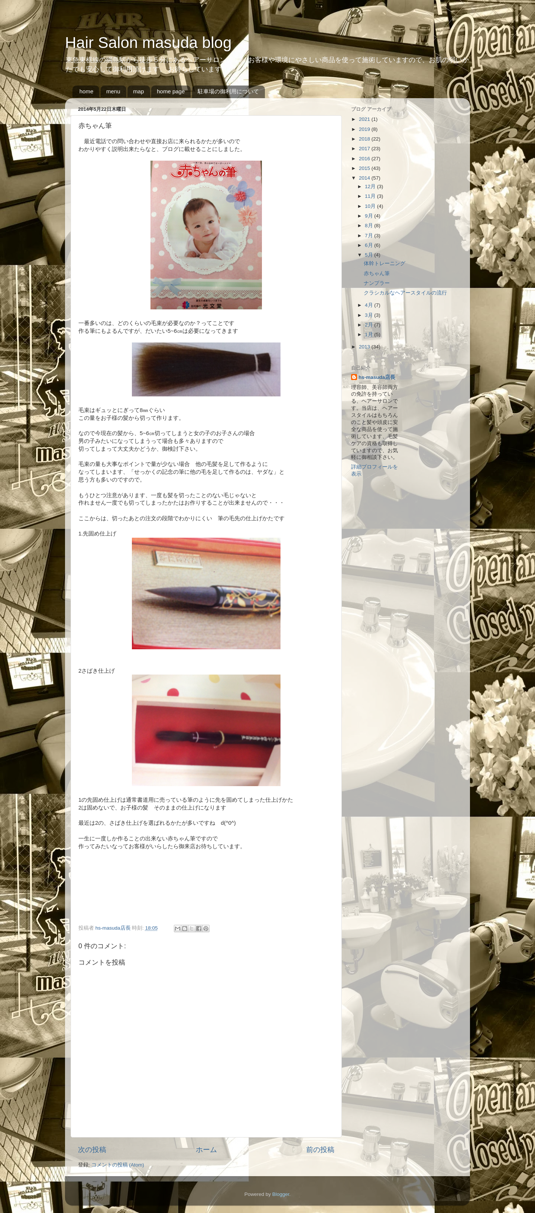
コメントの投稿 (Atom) (117, 1165)
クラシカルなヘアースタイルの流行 (405, 293)
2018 (365, 139)
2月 (369, 325)
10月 (371, 206)
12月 (371, 186)
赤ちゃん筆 (377, 273)
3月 (369, 315)
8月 (369, 225)
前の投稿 (320, 1150)
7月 (369, 235)
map (138, 91)
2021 (365, 119)
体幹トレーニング (384, 263)
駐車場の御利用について (228, 91)
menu (113, 91)
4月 (369, 305)
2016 (365, 158)
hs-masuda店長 (377, 377)
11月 (371, 196)
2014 (365, 178)
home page (171, 91)
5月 (369, 255)
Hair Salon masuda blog (148, 42)
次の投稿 (92, 1150)
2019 (365, 129)
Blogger (280, 1194)
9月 (369, 216)
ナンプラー (377, 283)
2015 (365, 168)
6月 (369, 245)
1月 (369, 334)
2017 (365, 148)
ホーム (206, 1150)
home (87, 91)
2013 (365, 347)
